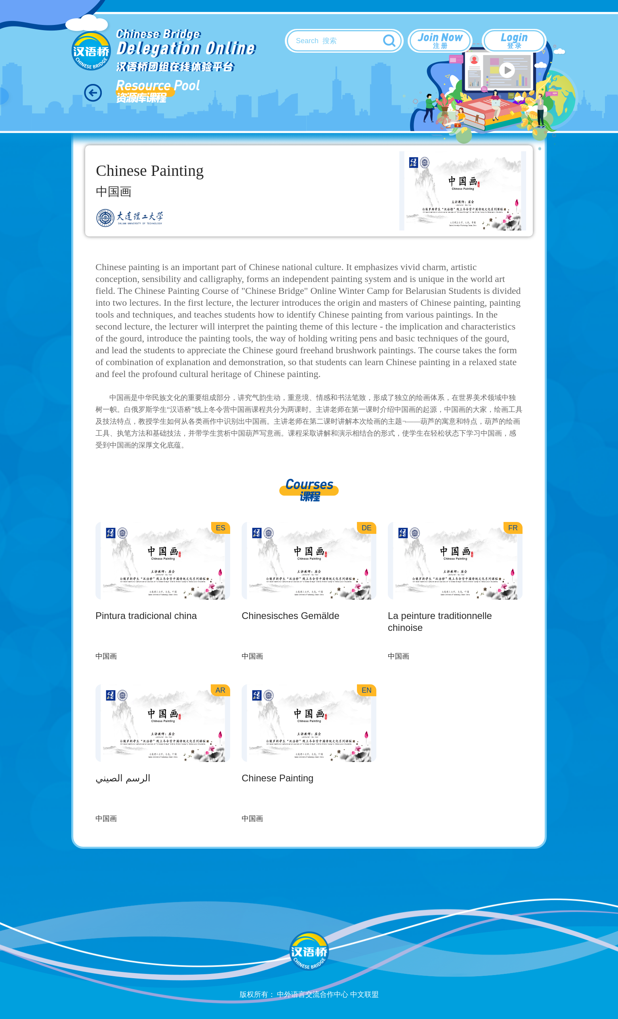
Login (514, 40)
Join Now (440, 40)
